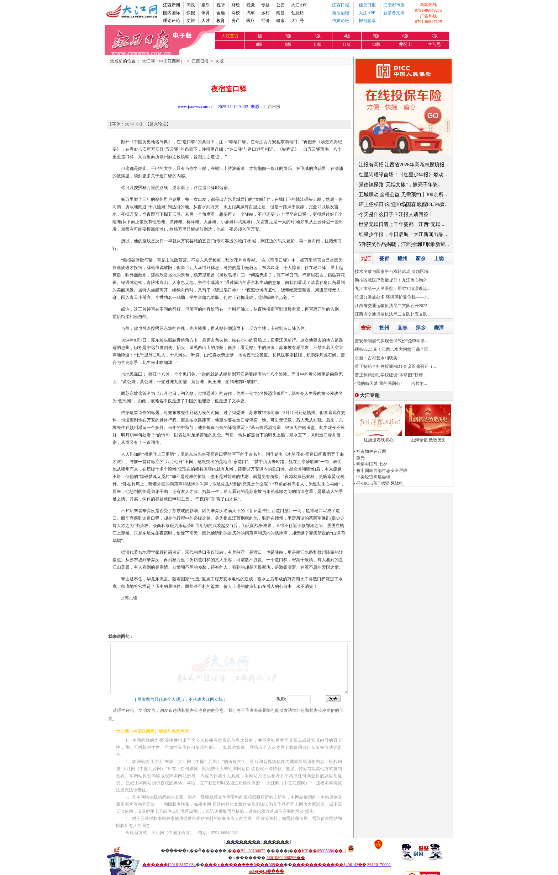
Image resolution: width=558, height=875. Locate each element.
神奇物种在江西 (371, 451)
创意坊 (297, 12)
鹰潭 (439, 328)
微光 (360, 457)
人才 (205, 20)
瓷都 (384, 258)
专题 (265, 4)
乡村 (265, 12)
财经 (235, 4)
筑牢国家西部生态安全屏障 (381, 470)
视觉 (250, 4)
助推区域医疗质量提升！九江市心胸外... (393, 280)
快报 (190, 12)
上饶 (439, 258)
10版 (219, 61)
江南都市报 (394, 4)
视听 (220, 4)
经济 (265, 20)
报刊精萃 (367, 20)
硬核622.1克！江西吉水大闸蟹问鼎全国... (393, 349)
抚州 (384, 328)
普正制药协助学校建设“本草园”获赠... (390, 374)
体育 (205, 12)
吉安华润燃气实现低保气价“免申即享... (391, 340)
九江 (366, 258)
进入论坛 (158, 124)
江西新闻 (171, 4)
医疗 (250, 20)
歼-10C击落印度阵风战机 (379, 483)
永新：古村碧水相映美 (376, 357)
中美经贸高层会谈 (373, 476)
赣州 (402, 258)
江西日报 (340, 4)
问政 (190, 4)
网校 (235, 12)
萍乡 (421, 328)
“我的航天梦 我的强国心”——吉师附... (391, 383)
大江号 (297, 20)
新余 (421, 258)
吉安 (366, 328)
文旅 (190, 20)
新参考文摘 (394, 12)
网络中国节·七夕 (371, 464)
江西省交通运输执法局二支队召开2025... (393, 305)
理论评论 (171, 20)
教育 (220, 20)
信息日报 (367, 4)
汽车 (250, 12)
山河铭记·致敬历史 (428, 440)
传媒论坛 (340, 20)
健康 (280, 20)
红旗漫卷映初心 (379, 440)
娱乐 (205, 4)
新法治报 (340, 12)
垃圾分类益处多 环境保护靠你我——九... (393, 297)
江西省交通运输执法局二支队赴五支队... (393, 314)
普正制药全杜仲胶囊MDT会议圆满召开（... (395, 366)
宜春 (402, 328)
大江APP (299, 4)
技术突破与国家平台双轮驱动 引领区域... (393, 271)
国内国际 (171, 12)
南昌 (280, 12)
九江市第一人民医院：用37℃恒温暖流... (392, 288)
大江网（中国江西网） (163, 61)
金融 (220, 12)
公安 (280, 4)
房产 (235, 20)
